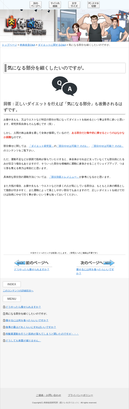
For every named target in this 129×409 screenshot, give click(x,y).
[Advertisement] (64, 55)
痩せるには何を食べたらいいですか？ (27, 320)
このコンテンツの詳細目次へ (18, 290)
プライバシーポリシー (80, 395)
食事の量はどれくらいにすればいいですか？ (31, 327)
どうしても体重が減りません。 (23, 340)
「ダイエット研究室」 (41, 145)
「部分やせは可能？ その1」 (72, 145)
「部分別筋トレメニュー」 (64, 176)
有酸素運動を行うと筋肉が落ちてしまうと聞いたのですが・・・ (42, 333)
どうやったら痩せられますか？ (31, 269)
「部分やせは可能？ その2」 (107, 145)
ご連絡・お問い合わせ (48, 395)
